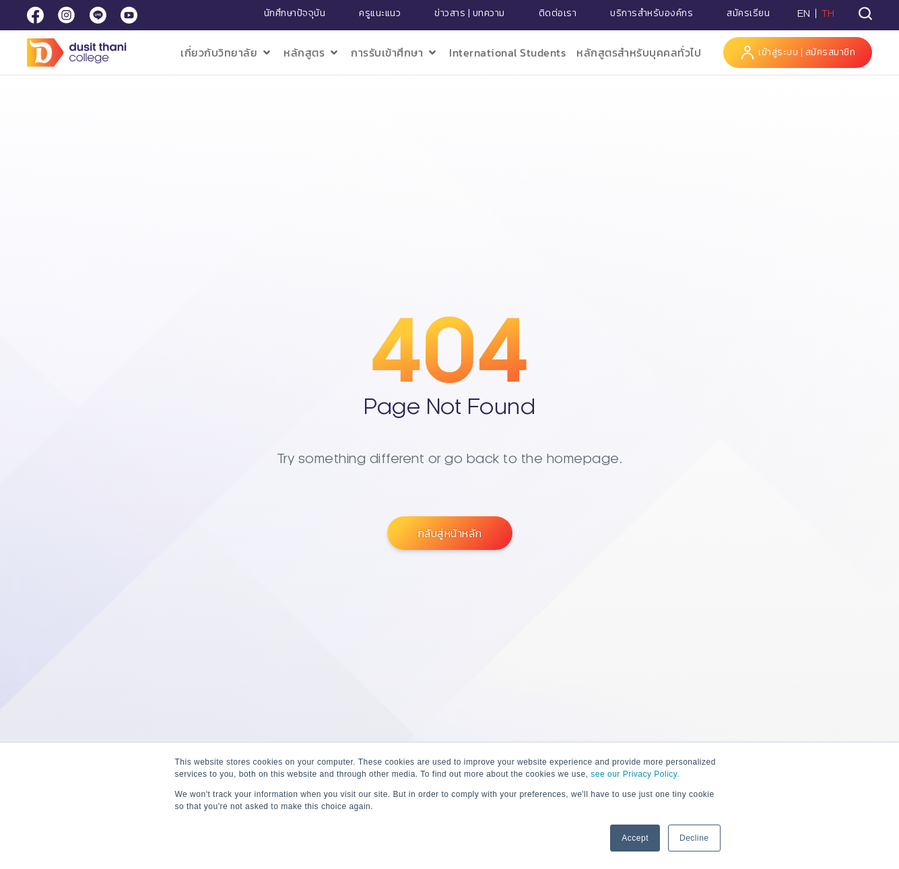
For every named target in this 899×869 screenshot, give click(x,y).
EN (804, 13)
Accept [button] (635, 838)
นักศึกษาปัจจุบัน (295, 13)
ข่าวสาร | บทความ (469, 13)
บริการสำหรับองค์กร (651, 13)
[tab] (865, 13)
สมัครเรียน (748, 13)
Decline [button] (694, 838)
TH (828, 13)
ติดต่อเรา (558, 13)
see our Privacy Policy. (635, 774)
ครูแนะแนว (380, 13)
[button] (226, 53)
